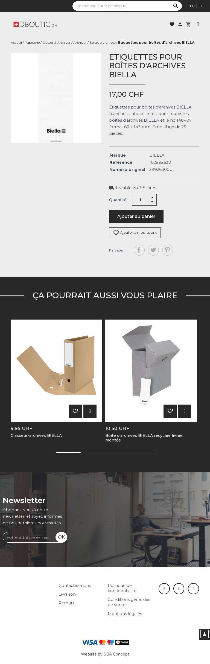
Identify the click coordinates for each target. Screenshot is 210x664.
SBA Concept (116, 654)
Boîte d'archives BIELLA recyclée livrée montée (144, 438)
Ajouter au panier (136, 216)
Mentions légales (125, 613)
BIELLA (157, 155)
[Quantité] (140, 199)
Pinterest (167, 250)
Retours (66, 603)
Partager (139, 250)
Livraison (67, 594)
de (201, 6)
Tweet (153, 250)
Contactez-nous (75, 585)
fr (192, 6)
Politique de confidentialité (122, 588)
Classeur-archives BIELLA (36, 435)
